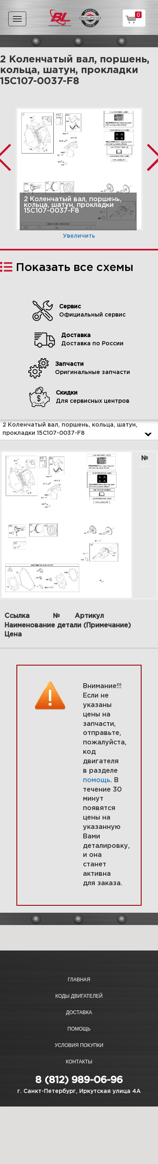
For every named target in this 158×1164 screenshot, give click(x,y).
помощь (96, 780)
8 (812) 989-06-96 (79, 1080)
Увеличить (79, 236)
